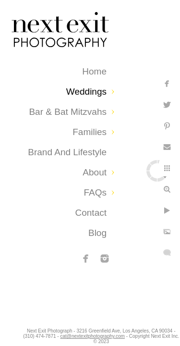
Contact (91, 213)
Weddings (86, 91)
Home (94, 71)
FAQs (95, 192)
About (95, 172)
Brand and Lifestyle (67, 152)
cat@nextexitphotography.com (138, 333)
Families (89, 132)
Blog (97, 233)
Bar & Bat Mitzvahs (68, 112)
